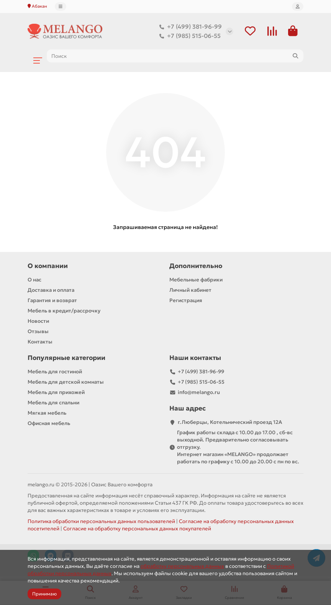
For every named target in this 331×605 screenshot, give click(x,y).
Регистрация (185, 301)
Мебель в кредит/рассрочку (64, 311)
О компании (48, 266)
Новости (38, 321)
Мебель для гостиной (55, 372)
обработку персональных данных (182, 566)
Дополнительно (195, 266)
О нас (34, 280)
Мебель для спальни (53, 403)
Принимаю (44, 594)
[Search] (175, 56)
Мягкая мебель (47, 413)
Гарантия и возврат (52, 301)
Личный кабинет (190, 290)
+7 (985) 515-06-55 (188, 36)
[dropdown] (60, 6)
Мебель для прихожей (56, 392)
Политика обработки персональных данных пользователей (101, 521)
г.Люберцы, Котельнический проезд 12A (230, 422)
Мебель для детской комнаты (66, 382)
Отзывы (38, 332)
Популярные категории (66, 358)
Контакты (40, 342)
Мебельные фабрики (196, 280)
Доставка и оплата (51, 290)
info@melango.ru (199, 392)
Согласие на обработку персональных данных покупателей (137, 529)
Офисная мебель (49, 423)
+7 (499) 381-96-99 (189, 27)
